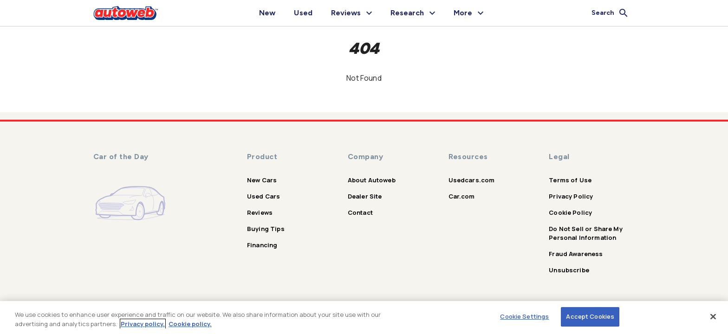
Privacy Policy (571, 196)
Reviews (260, 212)
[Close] (713, 316)
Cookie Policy (570, 212)
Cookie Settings (524, 316)
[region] (364, 317)
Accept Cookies (590, 316)
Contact (360, 212)
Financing (262, 245)
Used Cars (263, 196)
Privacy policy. (143, 324)
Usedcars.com (471, 180)
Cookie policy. (190, 324)
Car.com (461, 196)
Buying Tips (266, 229)
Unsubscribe (569, 270)
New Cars (262, 180)
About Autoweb (372, 180)
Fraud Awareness (576, 254)
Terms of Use (570, 180)
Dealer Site (365, 196)
